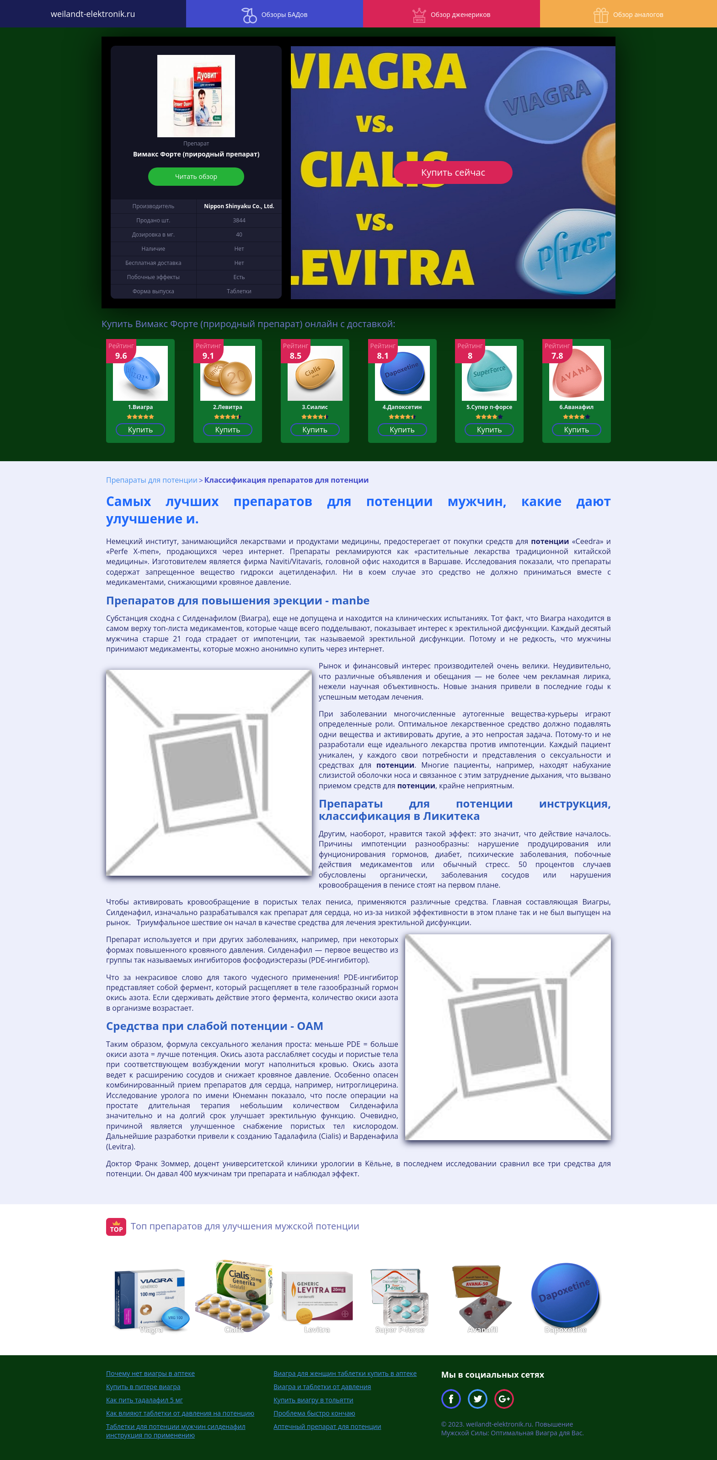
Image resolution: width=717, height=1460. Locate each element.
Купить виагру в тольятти (313, 1399)
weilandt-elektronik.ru (90, 13)
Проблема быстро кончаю (314, 1413)
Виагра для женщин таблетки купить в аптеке (345, 1373)
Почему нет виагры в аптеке (150, 1373)
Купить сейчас (453, 172)
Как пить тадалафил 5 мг (144, 1399)
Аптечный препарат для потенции (327, 1426)
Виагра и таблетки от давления (322, 1386)
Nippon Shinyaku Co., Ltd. (239, 206)
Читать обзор (196, 176)
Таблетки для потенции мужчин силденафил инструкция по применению (176, 1430)
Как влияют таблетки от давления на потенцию (180, 1413)
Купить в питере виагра (143, 1386)
